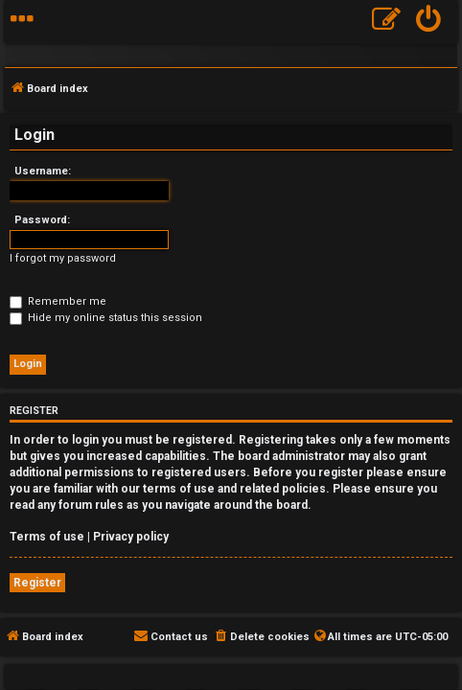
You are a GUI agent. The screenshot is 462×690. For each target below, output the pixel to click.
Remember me (58, 301)
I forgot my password (63, 258)
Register (37, 582)
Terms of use (47, 536)
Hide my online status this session (106, 317)
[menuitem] (429, 21)
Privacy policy (131, 536)
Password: (42, 220)
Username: (42, 171)
